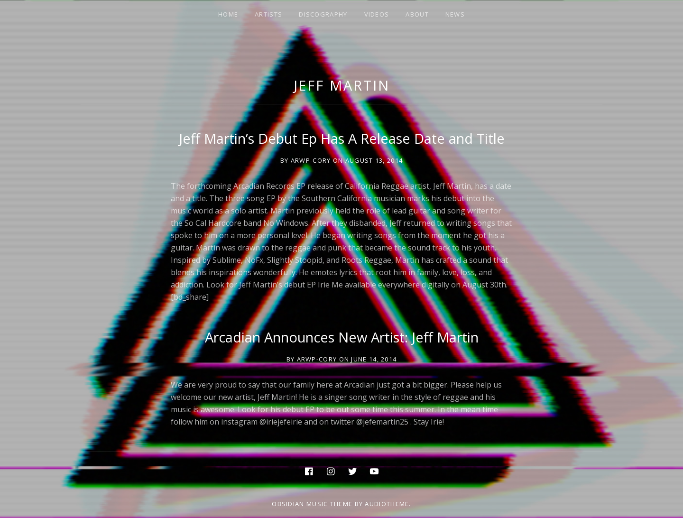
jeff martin (342, 85)
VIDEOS (376, 14)
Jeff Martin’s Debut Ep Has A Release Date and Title (342, 138)
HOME (228, 14)
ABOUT (417, 14)
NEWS (455, 14)
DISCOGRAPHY (323, 14)
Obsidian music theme (312, 504)
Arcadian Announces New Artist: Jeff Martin (342, 337)
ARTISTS (268, 14)
